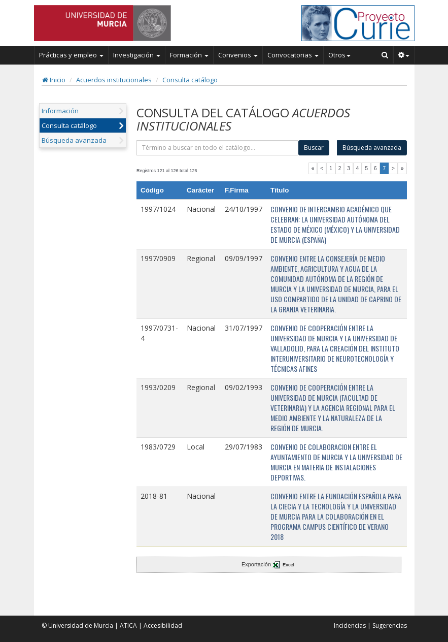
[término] (217, 147)
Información (60, 110)
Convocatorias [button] (293, 54)
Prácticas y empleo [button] (71, 54)
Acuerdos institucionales (114, 79)
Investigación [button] (136, 54)
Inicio (53, 79)
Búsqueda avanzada (74, 140)
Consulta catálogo (190, 79)
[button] (404, 54)
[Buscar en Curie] (385, 54)
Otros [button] (339, 54)
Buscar (314, 147)
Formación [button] (189, 54)
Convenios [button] (238, 54)
